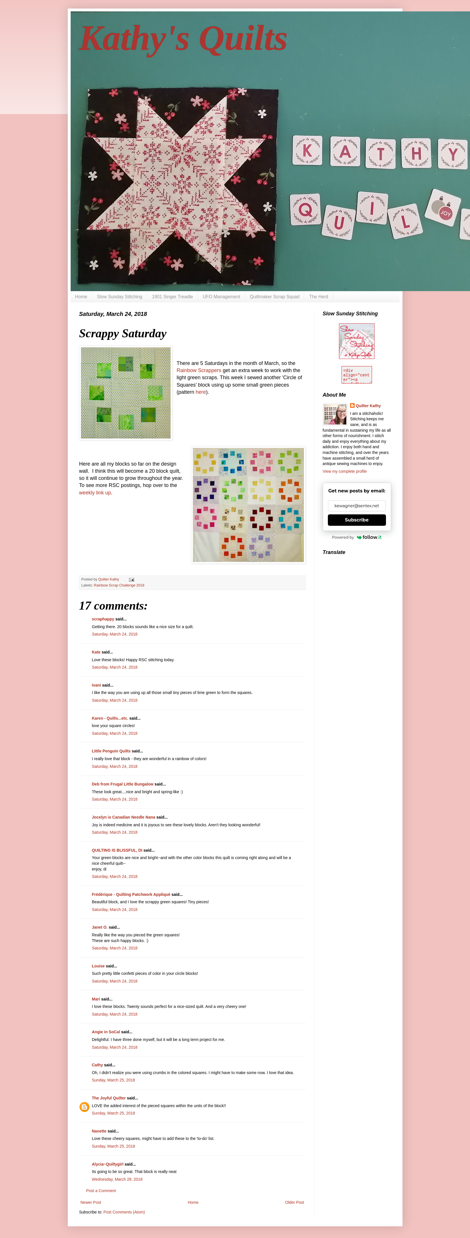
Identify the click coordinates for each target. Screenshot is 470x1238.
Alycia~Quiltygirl (108, 1164)
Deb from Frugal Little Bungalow (123, 784)
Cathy (97, 1065)
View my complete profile (345, 471)
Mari (96, 999)
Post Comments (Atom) (124, 1212)
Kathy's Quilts (183, 38)
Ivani (96, 685)
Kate (96, 652)
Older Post (294, 1202)
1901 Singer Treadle (172, 296)
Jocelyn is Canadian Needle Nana (124, 817)
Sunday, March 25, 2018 (113, 1080)
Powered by (357, 537)
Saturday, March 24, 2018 (115, 634)
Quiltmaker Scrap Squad (274, 296)
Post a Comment (101, 1190)
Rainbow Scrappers (199, 370)
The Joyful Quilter (109, 1098)
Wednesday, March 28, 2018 (117, 1179)
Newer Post (91, 1202)
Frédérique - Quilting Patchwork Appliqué (131, 894)
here (201, 392)
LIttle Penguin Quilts (111, 751)
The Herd (318, 296)
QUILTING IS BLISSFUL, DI (117, 850)
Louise (98, 966)
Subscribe (357, 520)
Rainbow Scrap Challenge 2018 (119, 585)
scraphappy (103, 619)
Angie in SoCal (106, 1032)
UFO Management (221, 296)
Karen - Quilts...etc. (110, 718)
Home (81, 296)
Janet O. (100, 927)
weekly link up (95, 493)
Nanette (99, 1131)
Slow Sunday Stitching (119, 296)
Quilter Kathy (368, 405)
